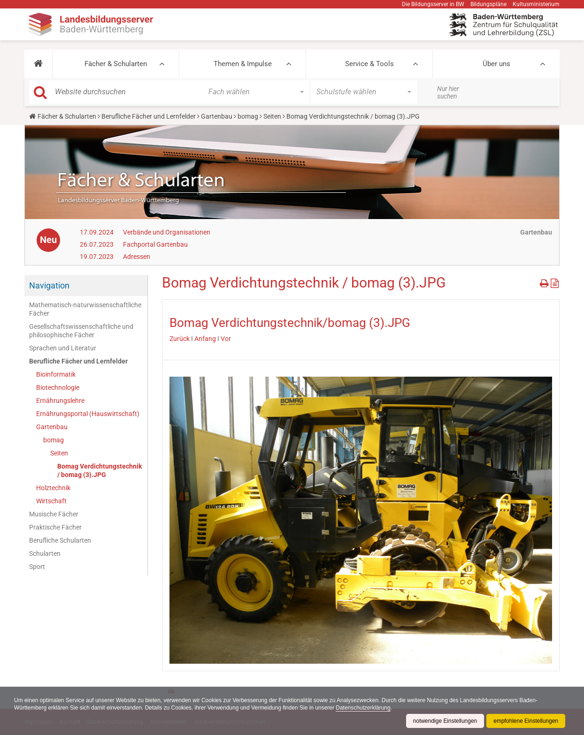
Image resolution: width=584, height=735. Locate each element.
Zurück (179, 338)
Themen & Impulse (243, 64)
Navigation (49, 285)
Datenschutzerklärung (364, 708)
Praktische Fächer (55, 527)
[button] (38, 64)
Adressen (136, 256)
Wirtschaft (51, 501)
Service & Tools (369, 64)
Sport (37, 566)
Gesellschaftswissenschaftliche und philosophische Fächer (81, 331)
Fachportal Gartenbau (155, 244)
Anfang (205, 338)
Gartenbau (216, 116)
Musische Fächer (53, 514)
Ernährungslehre (60, 400)
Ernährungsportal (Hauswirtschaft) (87, 413)
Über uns (496, 64)
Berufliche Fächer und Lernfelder (148, 116)
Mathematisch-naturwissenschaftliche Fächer (85, 309)
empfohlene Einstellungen (525, 721)
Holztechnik (53, 488)
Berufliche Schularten (60, 540)
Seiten (272, 116)
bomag (248, 116)
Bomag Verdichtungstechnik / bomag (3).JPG (99, 470)
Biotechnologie (57, 387)
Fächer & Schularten (116, 64)
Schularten (45, 553)
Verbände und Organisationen (166, 232)
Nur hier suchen (448, 92)
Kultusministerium (536, 4)
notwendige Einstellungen (445, 721)
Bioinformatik (56, 374)
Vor (226, 338)
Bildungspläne (488, 4)
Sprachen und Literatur (62, 348)
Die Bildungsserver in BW (433, 4)
